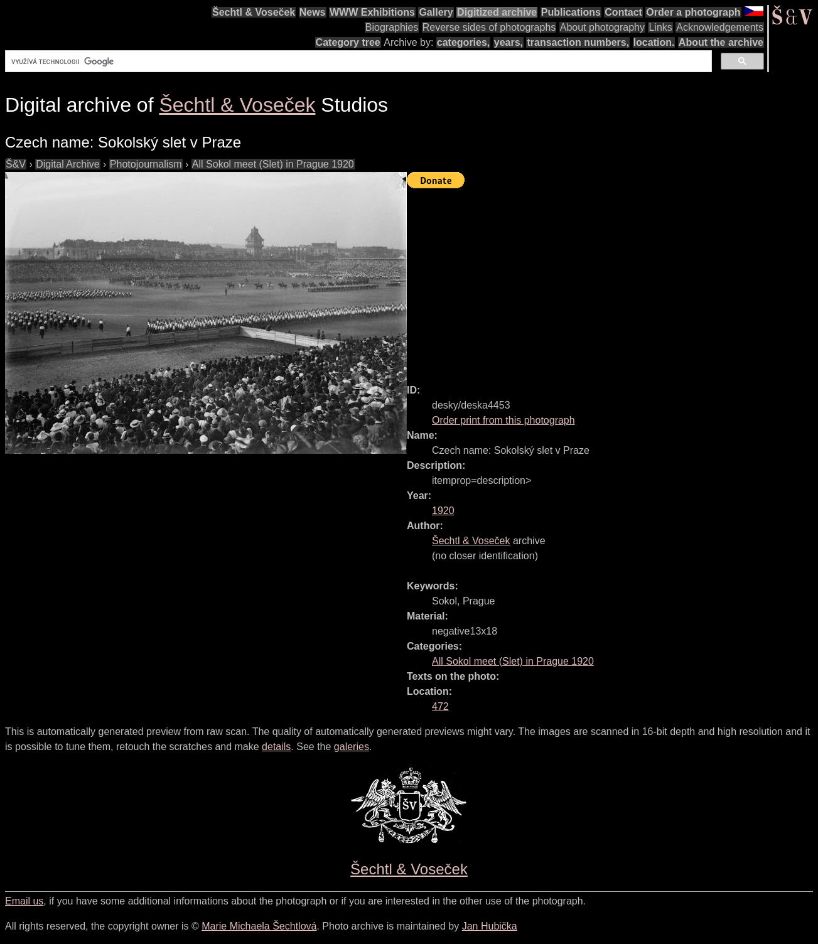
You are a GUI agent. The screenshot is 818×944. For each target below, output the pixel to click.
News (312, 12)
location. (654, 42)
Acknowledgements (719, 27)
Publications (571, 12)
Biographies (392, 27)
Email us (24, 901)
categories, (463, 42)
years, (508, 42)
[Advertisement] (612, 280)
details (276, 746)
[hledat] (357, 61)
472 (440, 706)
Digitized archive (497, 12)
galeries (351, 746)
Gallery (436, 12)
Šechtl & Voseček (253, 12)
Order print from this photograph (503, 420)
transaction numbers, (578, 42)
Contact (623, 12)
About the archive (721, 42)
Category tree (348, 42)
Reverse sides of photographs (489, 27)
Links (660, 27)
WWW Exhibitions (372, 12)
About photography (602, 27)
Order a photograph (693, 12)
